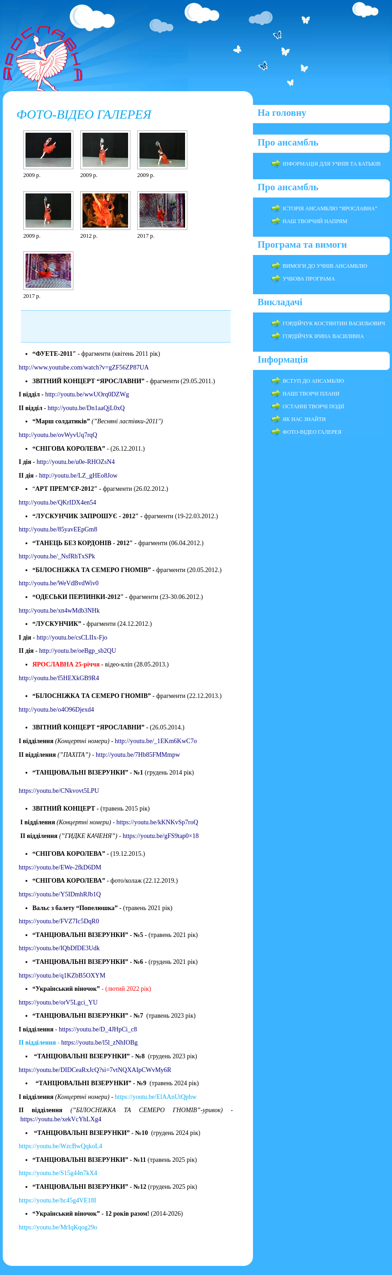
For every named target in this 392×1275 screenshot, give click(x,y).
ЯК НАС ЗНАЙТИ (304, 419)
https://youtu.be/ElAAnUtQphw (155, 1096)
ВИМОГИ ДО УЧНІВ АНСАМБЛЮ (325, 266)
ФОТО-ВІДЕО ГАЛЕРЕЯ (83, 114)
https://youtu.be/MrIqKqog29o (59, 1227)
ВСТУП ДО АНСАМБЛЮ (313, 381)
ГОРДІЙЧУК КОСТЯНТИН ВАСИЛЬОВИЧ (334, 323)
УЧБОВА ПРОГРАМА (309, 279)
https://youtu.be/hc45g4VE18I (58, 1200)
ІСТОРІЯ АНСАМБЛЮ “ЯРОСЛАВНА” (330, 208)
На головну (282, 112)
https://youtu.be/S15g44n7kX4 (58, 1173)
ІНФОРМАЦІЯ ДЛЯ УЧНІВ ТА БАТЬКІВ (332, 164)
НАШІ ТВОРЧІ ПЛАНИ (311, 393)
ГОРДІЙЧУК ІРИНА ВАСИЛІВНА (323, 336)
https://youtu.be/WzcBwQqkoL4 (60, 1146)
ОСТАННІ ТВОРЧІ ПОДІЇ (313, 406)
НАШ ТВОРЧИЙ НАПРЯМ (315, 221)
